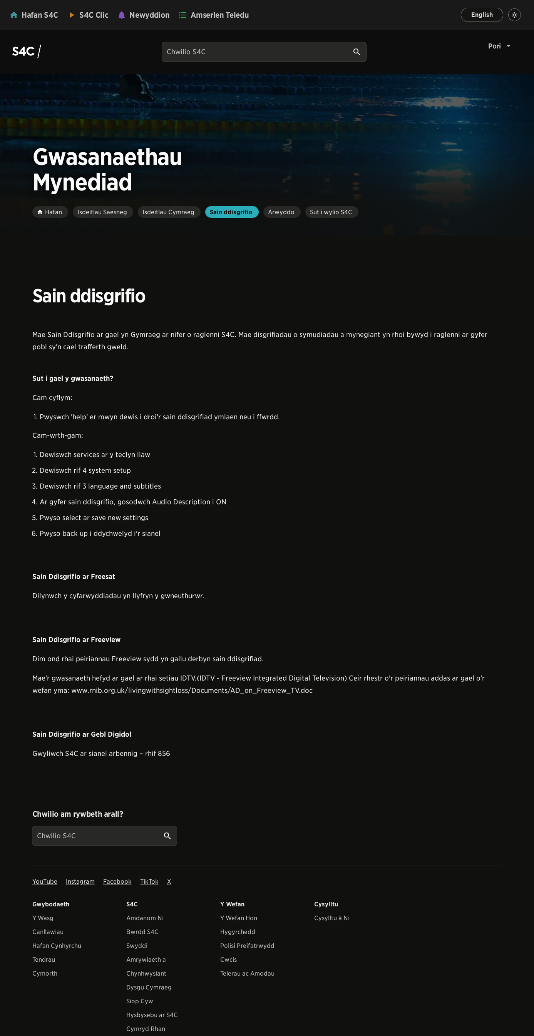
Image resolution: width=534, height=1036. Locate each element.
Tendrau (43, 959)
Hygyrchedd (237, 932)
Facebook (117, 881)
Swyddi (136, 945)
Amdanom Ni (145, 918)
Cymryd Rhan (145, 1029)
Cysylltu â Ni (332, 918)
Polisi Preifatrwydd (247, 945)
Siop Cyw (139, 1001)
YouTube (44, 881)
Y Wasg (43, 918)
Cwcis (228, 959)
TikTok (149, 881)
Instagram (80, 881)
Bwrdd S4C (142, 932)
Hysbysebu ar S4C (152, 1015)
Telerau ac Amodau (247, 973)
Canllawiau (48, 932)
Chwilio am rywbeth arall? (77, 814)
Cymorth (44, 973)
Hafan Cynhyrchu (56, 945)
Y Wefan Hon (238, 918)
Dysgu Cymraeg (149, 987)
